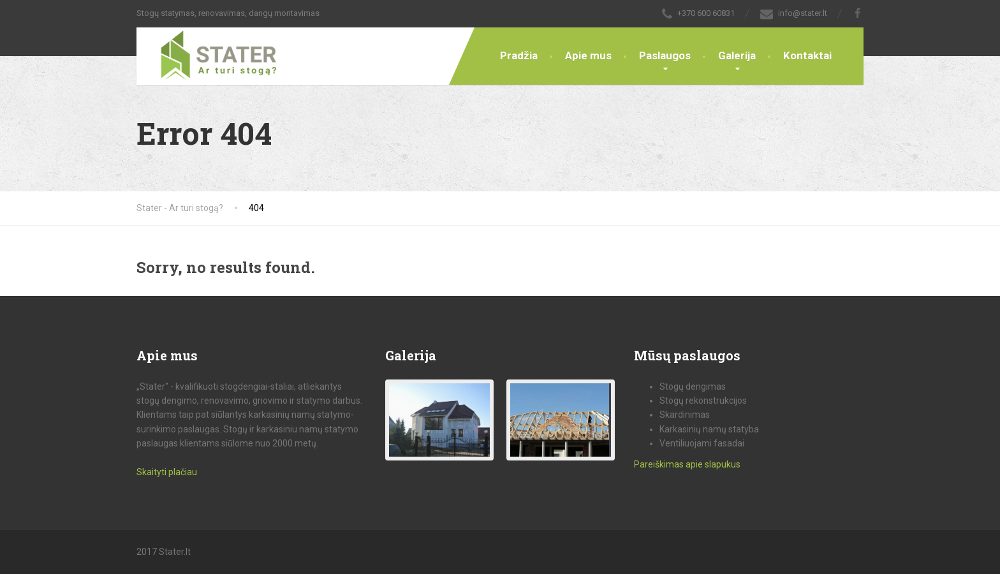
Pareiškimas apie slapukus (687, 464)
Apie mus (588, 55)
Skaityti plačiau (166, 472)
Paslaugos (665, 55)
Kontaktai (807, 55)
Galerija (737, 55)
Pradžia (519, 55)
